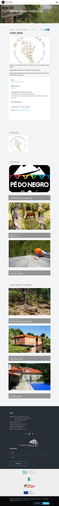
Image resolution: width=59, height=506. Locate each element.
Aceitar (46, 503)
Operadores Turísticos (22, 29)
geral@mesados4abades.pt (20, 424)
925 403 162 (18, 422)
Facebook (13, 88)
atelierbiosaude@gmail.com (22, 110)
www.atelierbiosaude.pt (17, 82)
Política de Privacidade (24, 500)
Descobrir (12, 29)
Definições (37, 503)
